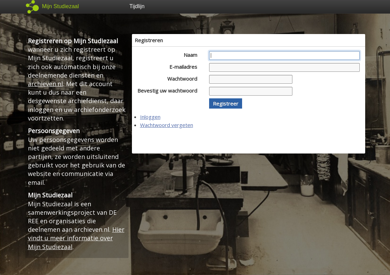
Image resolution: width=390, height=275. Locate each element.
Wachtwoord (184, 78)
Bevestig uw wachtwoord (169, 90)
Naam (192, 54)
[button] (225, 103)
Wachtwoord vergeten (166, 125)
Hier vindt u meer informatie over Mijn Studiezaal (76, 237)
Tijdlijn (137, 6)
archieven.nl (45, 84)
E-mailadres (185, 66)
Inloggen (150, 116)
